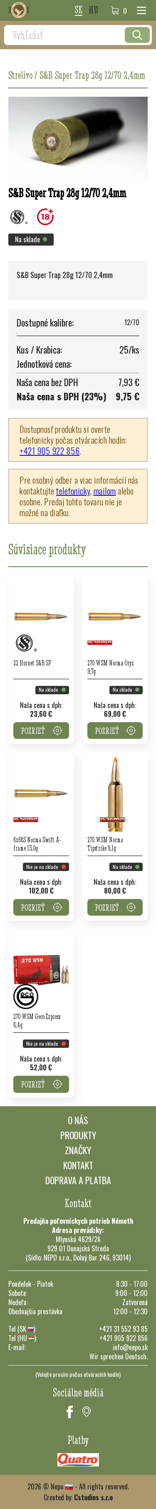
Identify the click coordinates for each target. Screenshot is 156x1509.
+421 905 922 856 (49, 450)
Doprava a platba (78, 1180)
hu (93, 10)
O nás (78, 1120)
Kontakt (78, 1165)
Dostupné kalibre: (45, 322)
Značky (78, 1150)
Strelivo (20, 75)
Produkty (78, 1135)
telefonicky (73, 491)
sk (78, 10)
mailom (105, 491)
